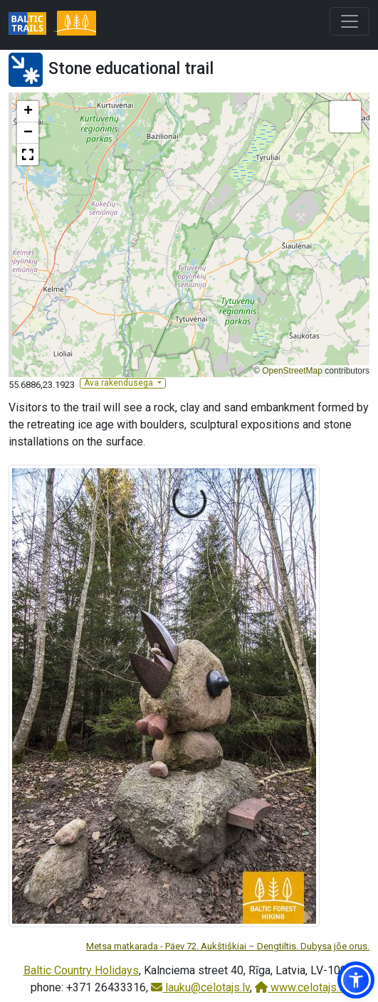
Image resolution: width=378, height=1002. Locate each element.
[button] (27, 111)
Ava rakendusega (119, 383)
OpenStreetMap (292, 371)
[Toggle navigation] (349, 21)
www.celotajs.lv (301, 987)
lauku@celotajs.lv (200, 987)
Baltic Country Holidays (81, 970)
